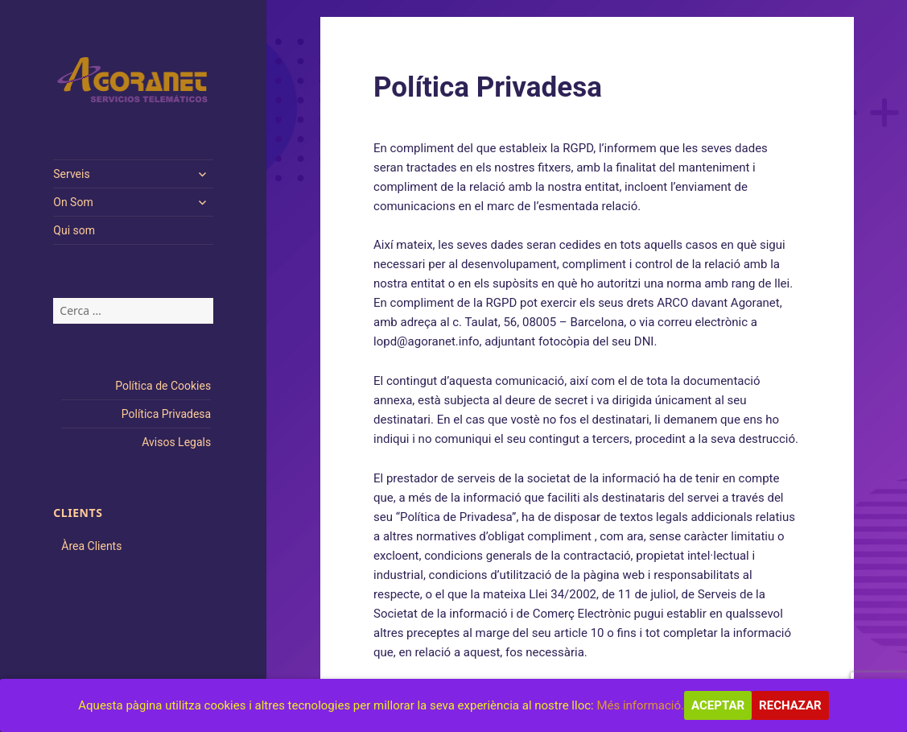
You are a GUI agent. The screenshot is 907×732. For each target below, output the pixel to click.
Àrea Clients (91, 546)
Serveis (71, 173)
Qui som (74, 230)
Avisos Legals (176, 442)
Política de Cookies (163, 385)
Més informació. (640, 705)
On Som (73, 202)
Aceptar (717, 705)
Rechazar (790, 705)
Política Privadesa (166, 413)
